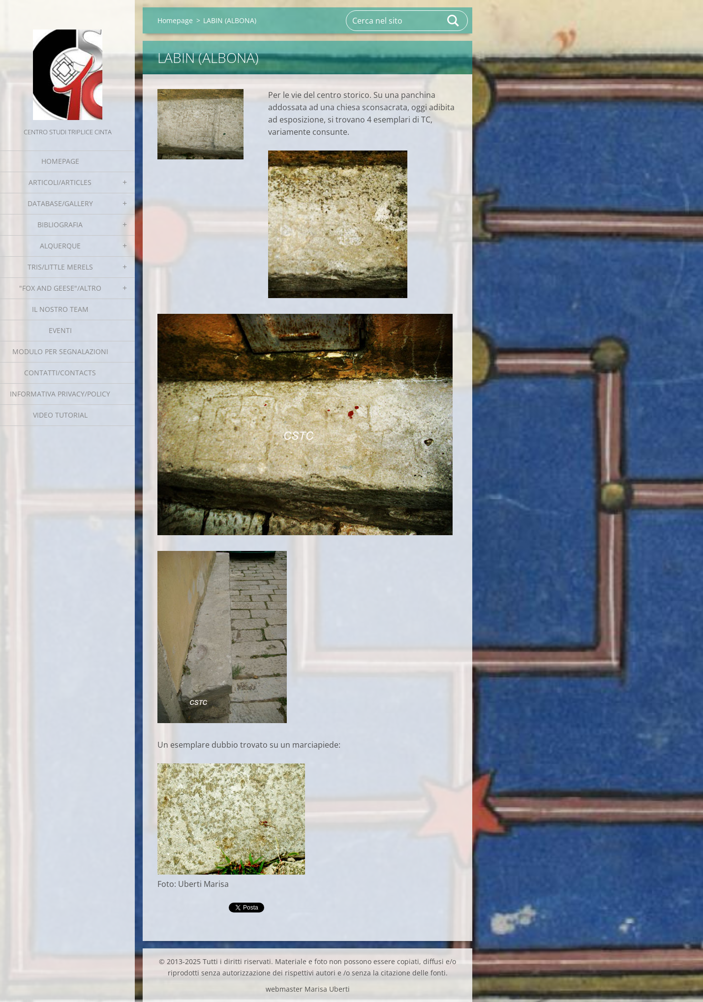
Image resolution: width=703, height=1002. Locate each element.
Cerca (453, 20)
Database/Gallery (60, 203)
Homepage (60, 161)
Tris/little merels (60, 267)
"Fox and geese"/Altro (60, 288)
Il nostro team (60, 309)
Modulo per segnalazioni (60, 351)
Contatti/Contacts (60, 372)
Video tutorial (60, 415)
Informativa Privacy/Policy (60, 393)
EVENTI (60, 330)
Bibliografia (60, 224)
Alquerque (60, 245)
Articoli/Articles (60, 182)
